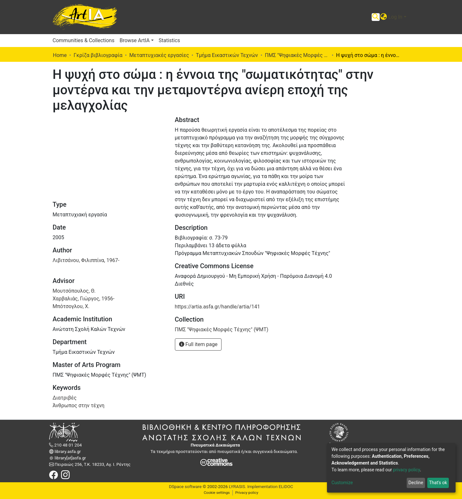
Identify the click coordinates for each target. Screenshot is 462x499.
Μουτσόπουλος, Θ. (74, 291)
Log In (395, 17)
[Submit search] (376, 17)
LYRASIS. (237, 486)
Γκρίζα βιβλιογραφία (98, 55)
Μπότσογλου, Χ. (71, 306)
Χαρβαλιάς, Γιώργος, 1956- (84, 299)
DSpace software (185, 486)
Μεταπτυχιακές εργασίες (159, 55)
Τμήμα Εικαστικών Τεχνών (227, 55)
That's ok (438, 482)
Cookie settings (217, 492)
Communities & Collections (83, 40)
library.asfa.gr (67, 451)
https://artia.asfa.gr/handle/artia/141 (217, 307)
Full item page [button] (198, 344)
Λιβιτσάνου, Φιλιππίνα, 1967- (86, 260)
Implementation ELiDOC (269, 486)
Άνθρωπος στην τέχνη (78, 405)
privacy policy (406, 469)
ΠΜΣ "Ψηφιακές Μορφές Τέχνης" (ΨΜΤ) (297, 55)
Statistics (169, 40)
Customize (342, 482)
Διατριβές (65, 398)
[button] (384, 17)
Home (60, 55)
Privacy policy (246, 492)
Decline (415, 482)
